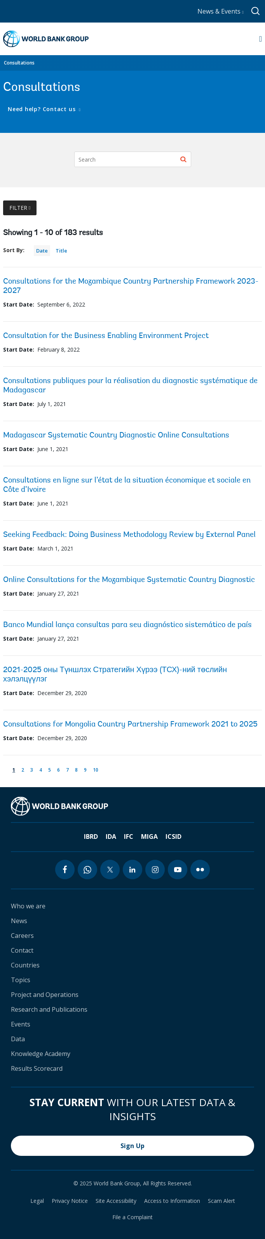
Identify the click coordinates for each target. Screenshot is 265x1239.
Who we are (28, 906)
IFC (128, 836)
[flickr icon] (200, 869)
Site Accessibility (116, 1201)
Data (18, 1039)
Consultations (19, 62)
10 (96, 769)
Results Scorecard (37, 1068)
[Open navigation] (260, 38)
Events (20, 1024)
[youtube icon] (177, 869)
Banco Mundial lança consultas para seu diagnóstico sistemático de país (127, 625)
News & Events (220, 11)
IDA (111, 836)
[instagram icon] (155, 869)
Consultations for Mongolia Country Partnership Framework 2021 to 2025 (130, 724)
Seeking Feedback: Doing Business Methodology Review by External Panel (129, 535)
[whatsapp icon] (87, 869)
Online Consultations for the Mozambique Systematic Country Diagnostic (129, 580)
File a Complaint (132, 1217)
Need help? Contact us (42, 109)
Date (42, 250)
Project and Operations (44, 994)
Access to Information (172, 1201)
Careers (22, 935)
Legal (37, 1201)
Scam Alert (221, 1201)
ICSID (173, 836)
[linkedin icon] (132, 869)
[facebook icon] (65, 869)
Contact (22, 950)
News (19, 921)
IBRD (91, 836)
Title (61, 250)
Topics (20, 980)
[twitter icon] (110, 869)
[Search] (132, 159)
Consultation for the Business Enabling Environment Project (106, 336)
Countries (25, 965)
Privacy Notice (70, 1201)
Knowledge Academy (40, 1053)
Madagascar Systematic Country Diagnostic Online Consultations (116, 435)
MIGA (149, 836)
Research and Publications (49, 1009)
